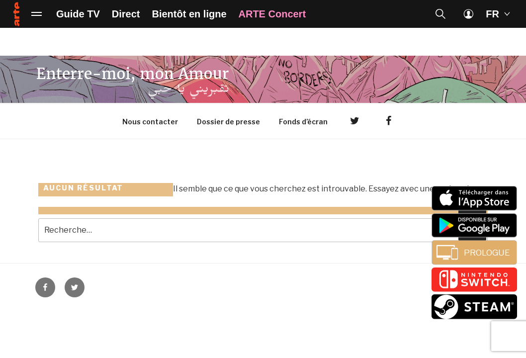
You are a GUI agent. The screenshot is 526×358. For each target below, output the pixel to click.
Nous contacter (150, 121)
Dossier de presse (228, 121)
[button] (440, 14)
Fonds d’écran (303, 121)
